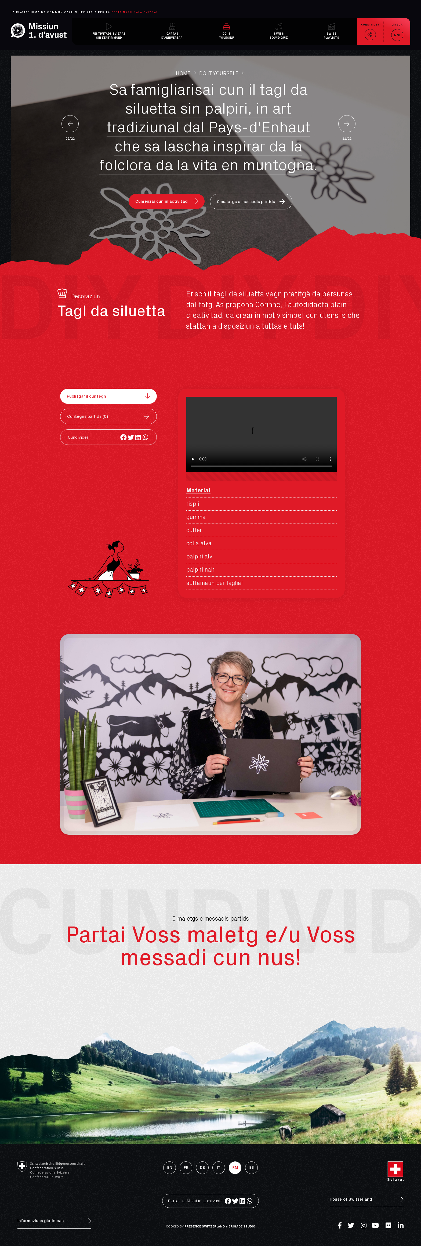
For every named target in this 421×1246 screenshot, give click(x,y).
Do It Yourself (218, 73)
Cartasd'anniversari (172, 35)
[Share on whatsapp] (145, 437)
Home (183, 73)
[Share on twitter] (131, 437)
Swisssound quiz (279, 35)
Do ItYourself (226, 35)
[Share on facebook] (123, 437)
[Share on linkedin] (138, 437)
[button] (167, 201)
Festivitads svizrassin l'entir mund (109, 35)
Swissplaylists (331, 35)
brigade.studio (241, 1226)
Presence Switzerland (204, 1226)
